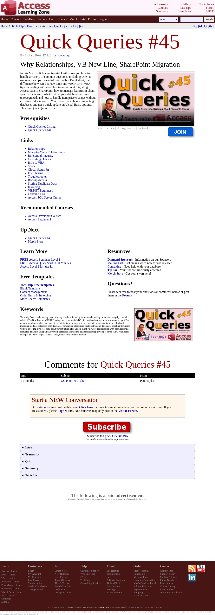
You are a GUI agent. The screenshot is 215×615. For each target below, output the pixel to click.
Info (57, 566)
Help (52, 19)
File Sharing (35, 173)
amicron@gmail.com (171, 592)
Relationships (36, 148)
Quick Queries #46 (39, 238)
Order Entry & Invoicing (35, 295)
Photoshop (6, 588)
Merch (73, 19)
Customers (35, 566)
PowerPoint (7, 585)
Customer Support (89, 570)
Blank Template (30, 288)
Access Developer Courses (44, 216)
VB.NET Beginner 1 (41, 190)
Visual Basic (7, 592)
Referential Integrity (40, 155)
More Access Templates (35, 299)
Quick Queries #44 (39, 130)
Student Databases (37, 586)
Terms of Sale (141, 595)
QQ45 (79, 26)
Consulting (114, 266)
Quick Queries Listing (41, 126)
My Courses (34, 576)
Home (4, 19)
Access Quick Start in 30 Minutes (45, 263)
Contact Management (33, 292)
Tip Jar (112, 270)
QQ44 (198, 26)
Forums (42, 19)
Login (31, 570)
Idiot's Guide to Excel (145, 583)
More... (5, 601)
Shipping (138, 592)
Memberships (35, 583)
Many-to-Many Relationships (46, 152)
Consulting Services (90, 583)
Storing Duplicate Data (42, 183)
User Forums (61, 576)
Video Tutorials (142, 570)
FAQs (83, 576)
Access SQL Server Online (44, 197)
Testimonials (113, 573)
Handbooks (139, 573)
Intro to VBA (36, 162)
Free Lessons (113, 586)
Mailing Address (168, 576)
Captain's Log (36, 194)
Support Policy (168, 573)
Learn (5, 566)
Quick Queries (63, 26)
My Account (34, 573)
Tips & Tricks (62, 583)
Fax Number (166, 583)
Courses (16, 19)
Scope (32, 166)
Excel (4, 574)
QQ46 (208, 26)
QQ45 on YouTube (72, 380)
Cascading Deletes (39, 159)
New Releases (62, 573)
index (14, 571)
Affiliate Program (116, 580)
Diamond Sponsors (120, 259)
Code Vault (60, 589)
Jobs (109, 576)
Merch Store (35, 241)
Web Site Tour (87, 573)
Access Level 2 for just (36, 266)
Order (138, 566)
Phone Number (168, 580)
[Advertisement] (107, 531)
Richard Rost (113, 583)
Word (4, 578)
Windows (6, 581)
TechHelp (29, 19)
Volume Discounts (143, 586)
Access (46, 26)
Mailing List (115, 263)
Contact (62, 19)
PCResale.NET (114, 592)
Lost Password (35, 580)
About (111, 566)
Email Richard (167, 589)
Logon (103, 19)
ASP (3, 595)
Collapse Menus (63, 592)
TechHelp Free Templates (37, 285)
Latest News (61, 570)
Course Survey (167, 586)
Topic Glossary (62, 580)
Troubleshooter (37, 176)
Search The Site (63, 586)
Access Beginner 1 (39, 219)
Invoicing (34, 187)
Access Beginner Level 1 (40, 259)
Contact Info (166, 570)
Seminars (6, 598)
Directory (33, 26)
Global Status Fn (38, 169)
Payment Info (140, 589)
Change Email (35, 589)
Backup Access (37, 180)
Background (113, 570)
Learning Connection (144, 580)
